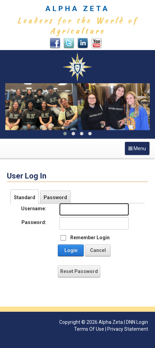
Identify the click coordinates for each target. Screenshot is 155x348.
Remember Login (90, 237)
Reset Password (79, 271)
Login (71, 250)
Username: (33, 208)
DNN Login (137, 322)
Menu (139, 150)
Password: (33, 222)
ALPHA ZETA (77, 8)
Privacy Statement (127, 329)
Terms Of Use (89, 329)
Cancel (98, 250)
